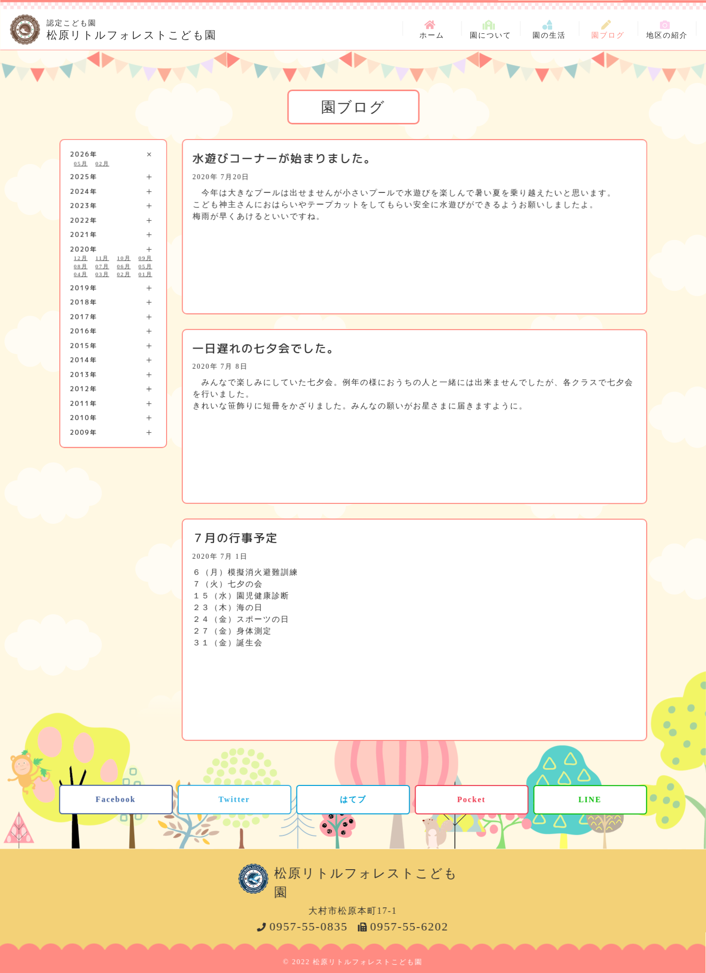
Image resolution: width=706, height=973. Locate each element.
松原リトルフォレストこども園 (132, 28)
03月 (102, 274)
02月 (102, 163)
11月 (102, 258)
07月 (102, 266)
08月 (81, 266)
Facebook (116, 799)
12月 (81, 258)
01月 (145, 274)
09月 (145, 258)
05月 (81, 163)
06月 (124, 266)
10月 (124, 258)
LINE (590, 799)
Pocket (471, 799)
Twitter (234, 799)
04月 (81, 274)
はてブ (353, 799)
